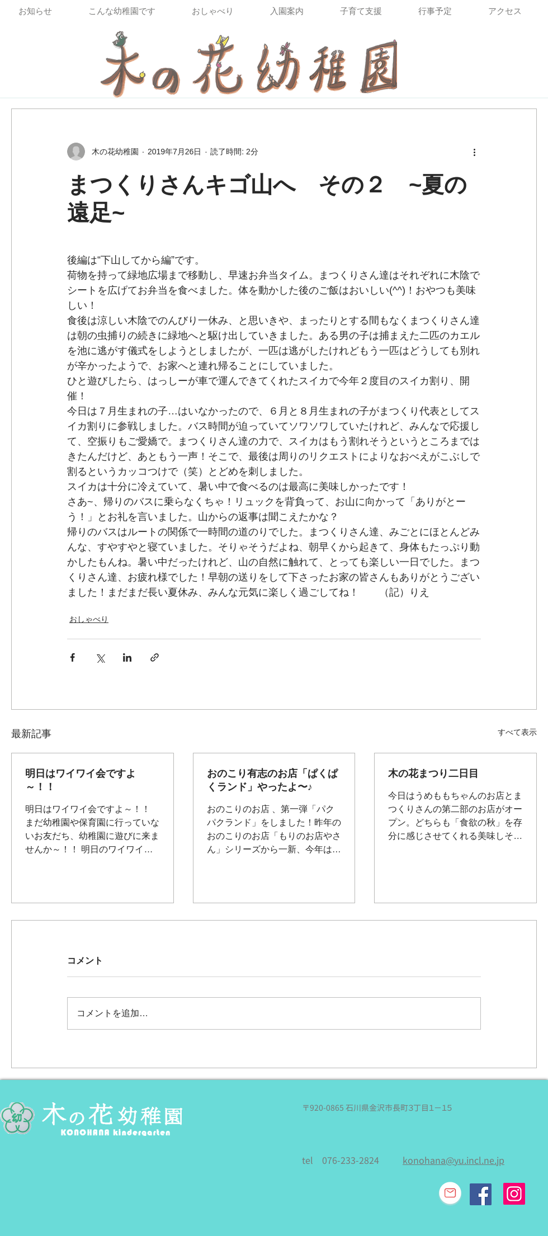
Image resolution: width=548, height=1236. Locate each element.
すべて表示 (517, 732)
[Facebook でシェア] (72, 657)
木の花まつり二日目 (433, 773)
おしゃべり (88, 619)
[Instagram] (514, 1194)
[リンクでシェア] (154, 657)
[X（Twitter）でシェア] (100, 657)
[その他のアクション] (474, 151)
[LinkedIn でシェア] (127, 657)
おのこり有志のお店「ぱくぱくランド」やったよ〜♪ (272, 780)
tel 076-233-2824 (340, 1160)
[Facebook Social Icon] (481, 1194)
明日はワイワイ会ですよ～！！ (80, 780)
